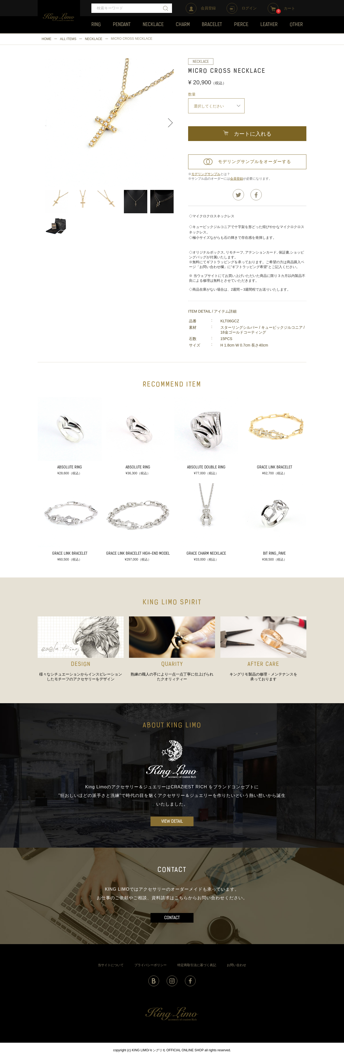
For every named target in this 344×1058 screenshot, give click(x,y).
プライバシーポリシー (150, 965)
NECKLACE (93, 39)
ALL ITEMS (68, 39)
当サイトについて (111, 965)
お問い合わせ (236, 965)
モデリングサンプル (205, 174)
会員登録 (236, 178)
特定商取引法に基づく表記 (196, 965)
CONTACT (172, 918)
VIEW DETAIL (172, 821)
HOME (46, 39)
